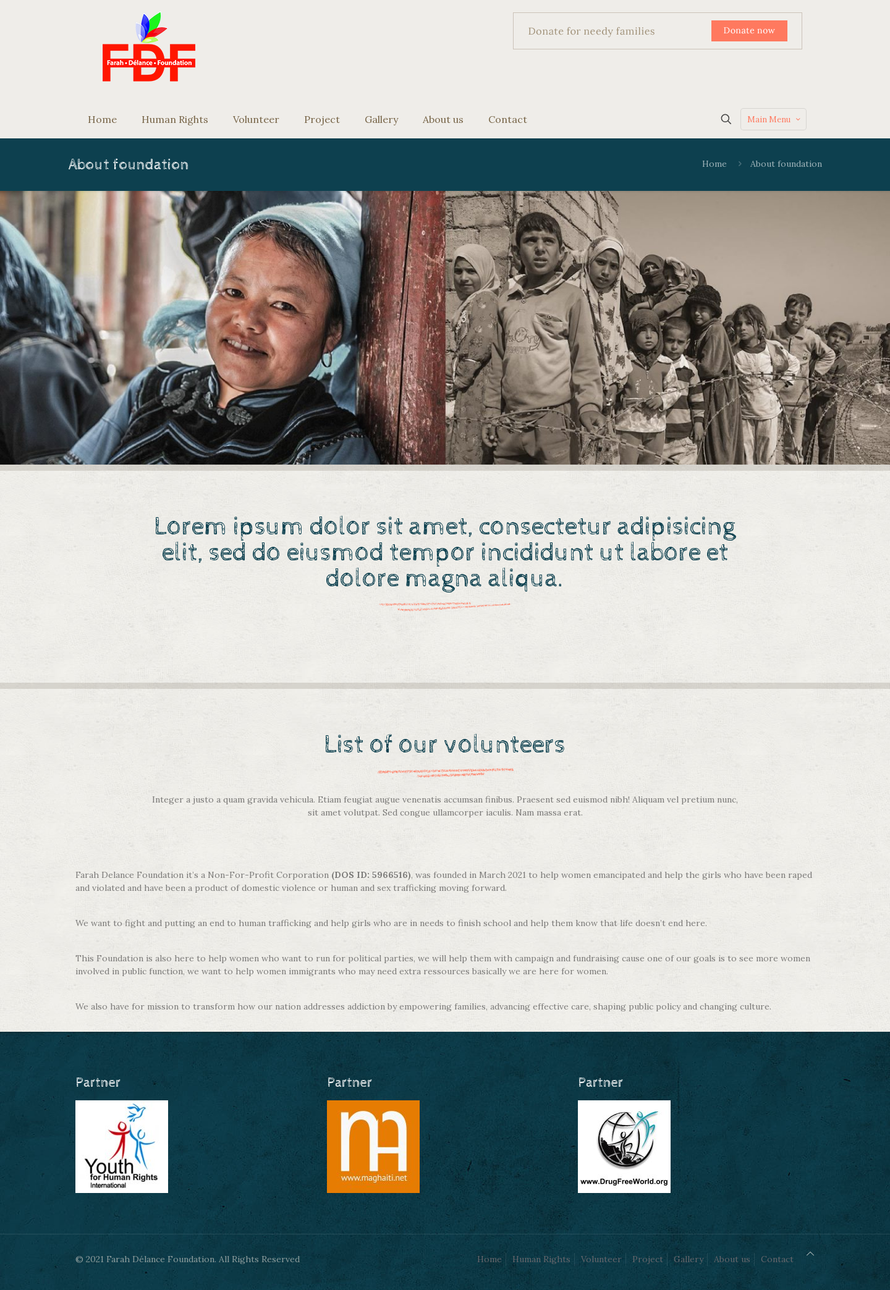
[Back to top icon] (810, 1253)
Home (714, 163)
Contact (777, 1259)
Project (647, 1259)
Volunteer (601, 1259)
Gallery (688, 1259)
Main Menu (774, 119)
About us (732, 1259)
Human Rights (541, 1259)
